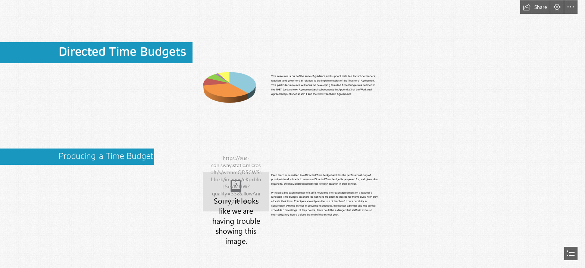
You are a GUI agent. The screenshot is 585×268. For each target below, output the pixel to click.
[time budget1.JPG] (236, 192)
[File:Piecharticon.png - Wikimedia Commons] (229, 87)
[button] (535, 7)
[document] (292, 134)
